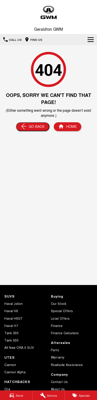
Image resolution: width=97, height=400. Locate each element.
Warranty (58, 357)
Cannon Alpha (14, 372)
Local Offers (60, 318)
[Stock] (16, 395)
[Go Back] (32, 126)
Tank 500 (11, 340)
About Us (58, 389)
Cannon (10, 364)
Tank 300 (11, 333)
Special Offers (62, 311)
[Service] (48, 395)
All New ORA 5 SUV (19, 347)
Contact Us (59, 381)
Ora (7, 389)
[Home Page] (48, 12)
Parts (55, 350)
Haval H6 (11, 311)
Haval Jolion (13, 303)
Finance (57, 325)
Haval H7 (11, 325)
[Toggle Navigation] (91, 39)
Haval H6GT (13, 318)
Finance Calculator (65, 333)
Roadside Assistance (67, 364)
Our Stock (58, 303)
